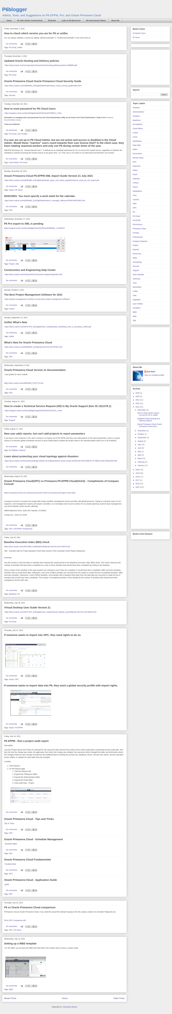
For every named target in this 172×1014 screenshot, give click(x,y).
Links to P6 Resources (71, 20)
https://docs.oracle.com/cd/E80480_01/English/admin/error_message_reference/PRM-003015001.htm (45, 200)
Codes (135, 133)
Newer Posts (10, 998)
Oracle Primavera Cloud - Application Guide (30, 880)
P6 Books (52, 20)
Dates (135, 149)
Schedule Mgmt (11, 844)
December (142, 410)
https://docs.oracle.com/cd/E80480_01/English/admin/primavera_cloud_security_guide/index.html (43, 86)
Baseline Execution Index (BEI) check (27, 542)
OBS (135, 204)
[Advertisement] (149, 66)
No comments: (12, 44)
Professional (27, 529)
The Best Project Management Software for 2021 (33, 294)
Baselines (13, 594)
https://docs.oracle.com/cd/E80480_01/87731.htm (23, 383)
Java (135, 195)
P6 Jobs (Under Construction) (29, 20)
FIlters (135, 170)
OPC (11, 210)
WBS (11, 989)
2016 (137, 484)
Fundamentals (10, 864)
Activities (136, 108)
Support (12, 420)
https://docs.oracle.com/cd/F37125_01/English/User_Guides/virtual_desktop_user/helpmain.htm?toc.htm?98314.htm (50, 612)
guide (7, 884)
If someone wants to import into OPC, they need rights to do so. (42, 635)
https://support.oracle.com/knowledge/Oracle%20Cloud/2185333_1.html (33, 113)
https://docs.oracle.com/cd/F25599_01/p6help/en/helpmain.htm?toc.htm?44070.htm (37, 547)
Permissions (137, 224)
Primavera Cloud (139, 229)
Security (12, 95)
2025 (137, 393)
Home (9, 20)
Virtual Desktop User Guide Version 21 (27, 607)
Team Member (138, 275)
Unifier (19, 47)
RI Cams (136, 37)
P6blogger (14, 9)
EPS (134, 162)
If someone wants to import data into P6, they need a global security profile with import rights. (61, 685)
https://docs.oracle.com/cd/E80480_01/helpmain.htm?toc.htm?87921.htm (33, 347)
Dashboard (137, 141)
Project (12, 264)
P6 (19, 594)
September (142, 438)
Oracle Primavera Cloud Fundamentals (27, 859)
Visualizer (136, 308)
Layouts (136, 199)
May (139, 452)
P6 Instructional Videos (96, 20)
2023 (137, 400)
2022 (137, 403)
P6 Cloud (12, 47)
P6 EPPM (18, 529)
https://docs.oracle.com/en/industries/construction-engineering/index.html (33, 274)
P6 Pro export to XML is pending (23, 223)
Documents (137, 154)
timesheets (137, 287)
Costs (135, 137)
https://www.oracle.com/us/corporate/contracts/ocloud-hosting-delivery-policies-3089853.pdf (41, 65)
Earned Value (138, 158)
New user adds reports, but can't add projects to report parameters (44, 433)
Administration (138, 112)
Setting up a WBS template (20, 943)
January (141, 465)
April (140, 455)
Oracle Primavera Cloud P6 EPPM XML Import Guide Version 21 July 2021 (48, 175)
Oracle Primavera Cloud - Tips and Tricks (29, 819)
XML (17, 264)
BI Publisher (13, 450)
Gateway (136, 179)
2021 (137, 407)
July (139, 445)
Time (135, 283)
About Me (115, 20)
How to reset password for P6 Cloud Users (30, 108)
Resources (137, 254)
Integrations (137, 191)
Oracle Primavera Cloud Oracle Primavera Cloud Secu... (149, 425)
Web (134, 316)
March (140, 458)
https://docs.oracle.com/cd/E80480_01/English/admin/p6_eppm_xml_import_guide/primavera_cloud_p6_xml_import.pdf (52, 180)
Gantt (135, 174)
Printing (136, 233)
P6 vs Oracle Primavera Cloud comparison (30, 907)
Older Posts (119, 998)
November (142, 431)
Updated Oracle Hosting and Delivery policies (31, 60)
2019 (137, 473)
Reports (22, 450)
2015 (137, 487)
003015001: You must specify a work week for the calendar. (39, 196)
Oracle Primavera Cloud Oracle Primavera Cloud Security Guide (42, 81)
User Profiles (22, 134)
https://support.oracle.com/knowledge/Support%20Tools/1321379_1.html (33, 411)
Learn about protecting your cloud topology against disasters (41, 456)
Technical (136, 279)
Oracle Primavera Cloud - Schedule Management (33, 839)
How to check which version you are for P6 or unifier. (36, 33)
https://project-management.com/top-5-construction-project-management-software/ (37, 299)
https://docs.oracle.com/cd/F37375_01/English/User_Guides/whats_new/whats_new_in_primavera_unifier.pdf (48, 327)
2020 (137, 470)
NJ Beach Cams (139, 33)
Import (11, 190)
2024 (137, 396)
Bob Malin (151, 372)
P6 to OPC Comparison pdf (15, 920)
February (141, 462)
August (141, 441)
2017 (137, 480)
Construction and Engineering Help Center (30, 270)
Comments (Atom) (70, 1007)
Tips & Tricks (9, 823)
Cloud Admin (14, 162)
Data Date (137, 145)
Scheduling (137, 262)
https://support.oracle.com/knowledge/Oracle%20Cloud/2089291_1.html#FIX (34, 228)
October (141, 434)
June (140, 448)
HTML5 (136, 183)
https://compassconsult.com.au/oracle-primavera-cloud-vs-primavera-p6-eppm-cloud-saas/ (40, 493)
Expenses (137, 166)
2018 (137, 477)
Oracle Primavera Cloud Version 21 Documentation (35, 370)
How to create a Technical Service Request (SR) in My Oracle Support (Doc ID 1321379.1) (57, 406)
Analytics (136, 116)
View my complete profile (154, 375)
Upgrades (137, 300)
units (135, 295)
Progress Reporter (140, 241)
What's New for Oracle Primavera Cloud (28, 342)
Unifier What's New (15, 322)
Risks (135, 258)
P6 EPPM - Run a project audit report (26, 741)
